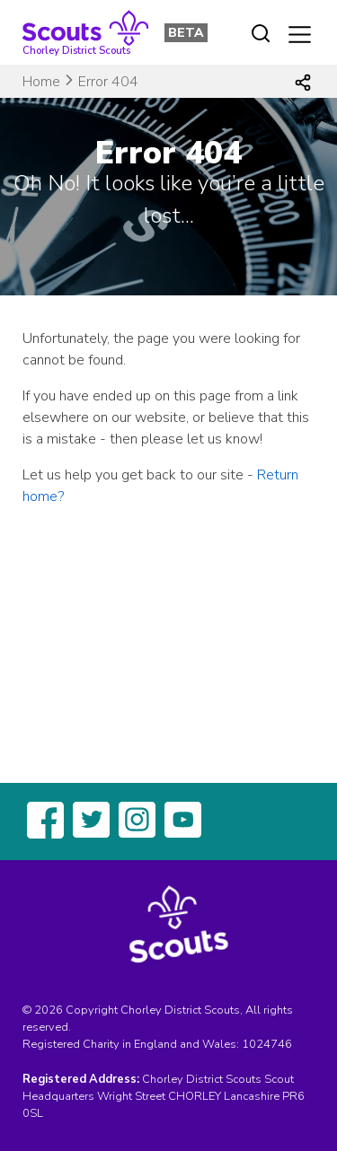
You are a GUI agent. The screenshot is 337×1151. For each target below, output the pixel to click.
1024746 (267, 1044)
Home (41, 82)
